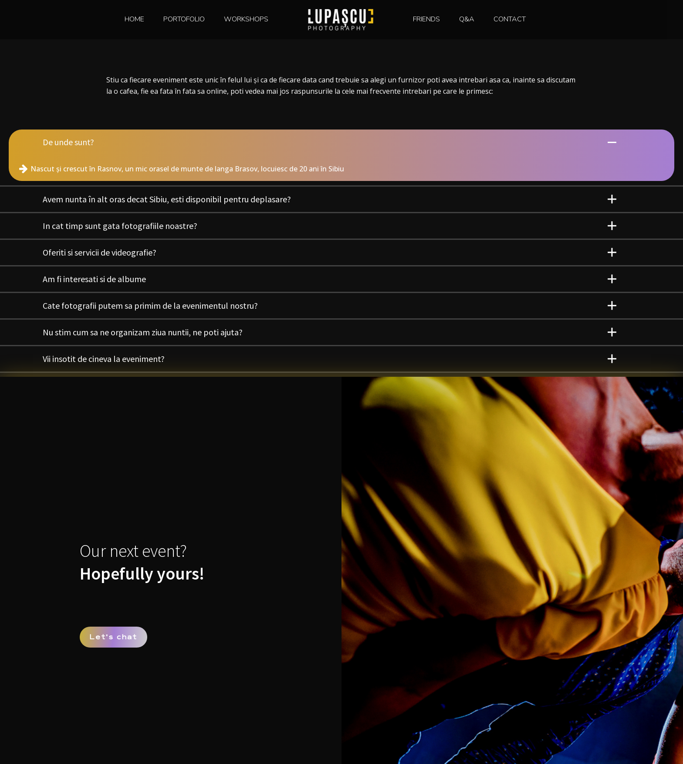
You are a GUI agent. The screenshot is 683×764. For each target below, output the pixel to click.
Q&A (466, 19)
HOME (134, 19)
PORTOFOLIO (184, 19)
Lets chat (113, 636)
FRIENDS (426, 19)
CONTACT (510, 19)
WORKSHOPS (246, 19)
